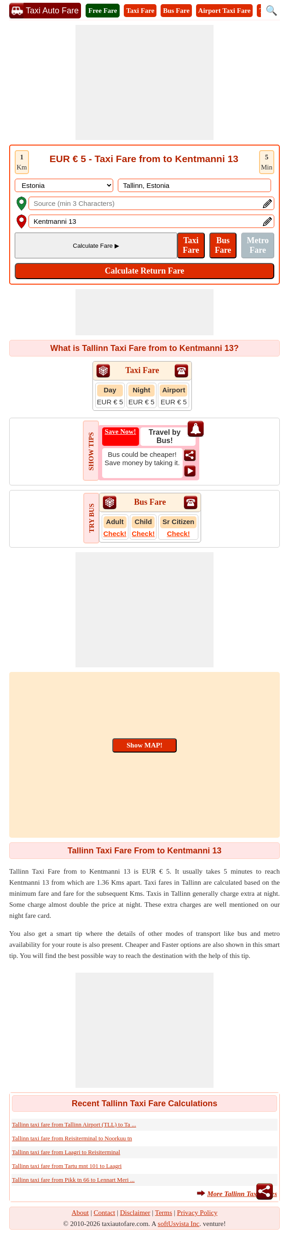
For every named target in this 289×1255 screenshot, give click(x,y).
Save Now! (120, 431)
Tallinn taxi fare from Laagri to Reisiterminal (66, 1152)
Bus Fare (176, 10)
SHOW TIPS (91, 451)
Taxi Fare (140, 10)
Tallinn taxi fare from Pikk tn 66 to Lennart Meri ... (73, 1179)
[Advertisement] (144, 82)
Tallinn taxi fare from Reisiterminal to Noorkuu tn (72, 1138)
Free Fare (102, 10)
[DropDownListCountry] (64, 185)
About (80, 1212)
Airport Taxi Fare (224, 10)
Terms (163, 1212)
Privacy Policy (197, 1212)
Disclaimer (135, 1212)
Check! (115, 533)
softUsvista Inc (178, 1223)
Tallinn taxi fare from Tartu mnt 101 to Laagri (66, 1165)
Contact (105, 1212)
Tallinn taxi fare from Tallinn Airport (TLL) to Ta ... (74, 1124)
